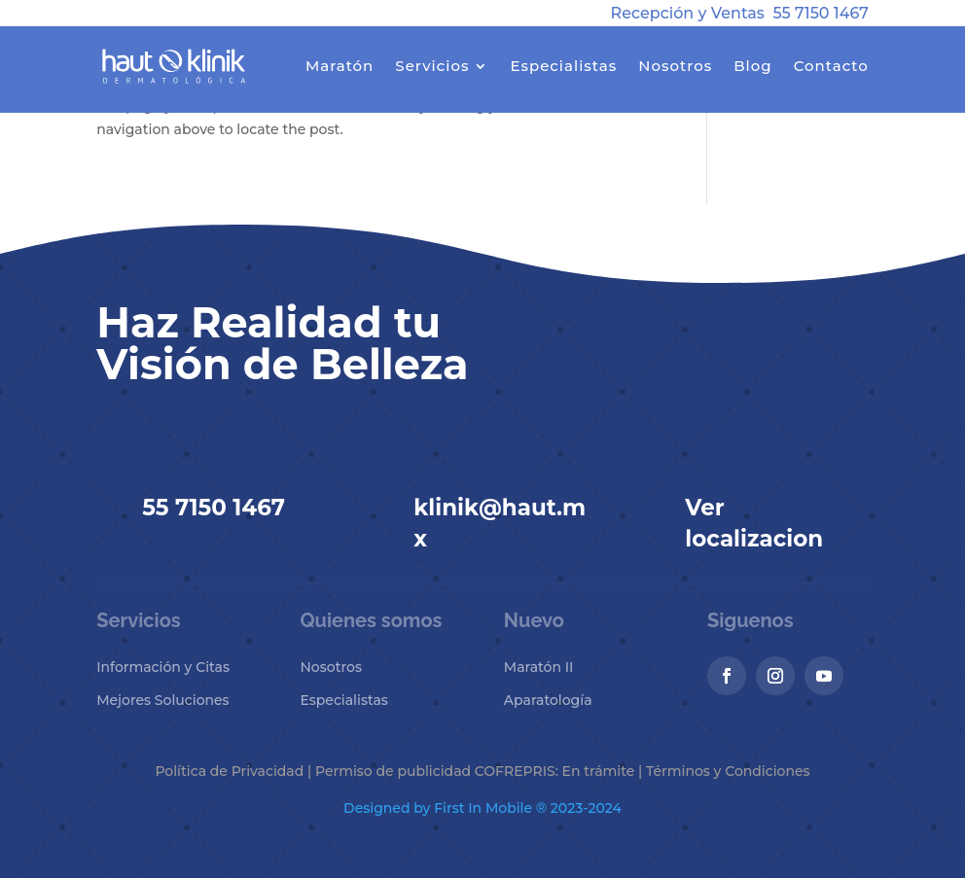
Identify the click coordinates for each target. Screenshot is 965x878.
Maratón (339, 65)
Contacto (831, 65)
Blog (752, 65)
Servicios (432, 65)
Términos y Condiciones (728, 771)
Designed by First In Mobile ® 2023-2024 (482, 808)
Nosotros (675, 65)
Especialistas (563, 65)
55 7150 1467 (820, 13)
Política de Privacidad (229, 771)
